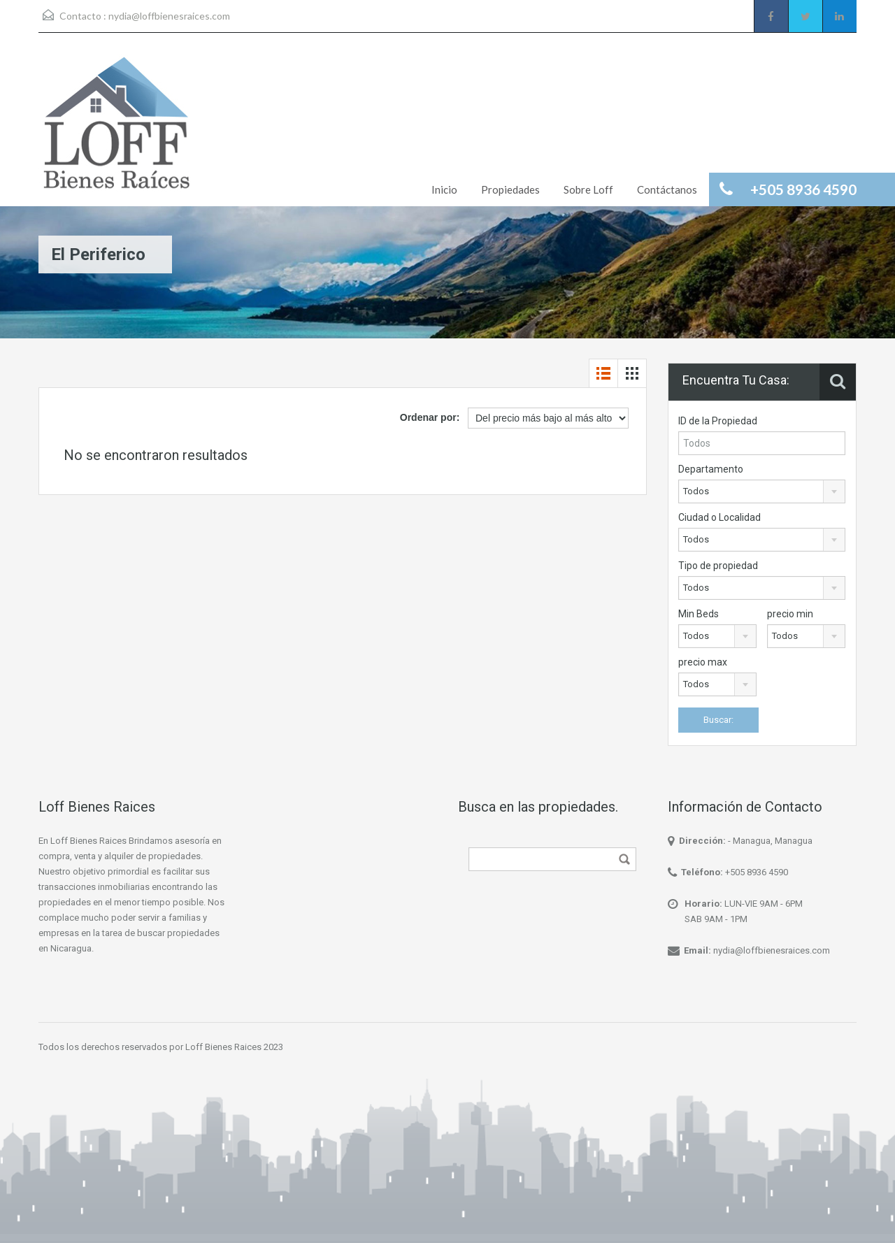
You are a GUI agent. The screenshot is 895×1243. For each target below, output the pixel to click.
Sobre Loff (588, 189)
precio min (790, 613)
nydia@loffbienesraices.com (169, 16)
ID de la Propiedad (717, 420)
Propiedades (510, 189)
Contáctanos (667, 189)
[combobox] (761, 491)
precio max (702, 662)
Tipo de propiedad (718, 565)
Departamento (710, 469)
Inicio (444, 189)
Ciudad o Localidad (719, 517)
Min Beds (698, 613)
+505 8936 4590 (756, 872)
